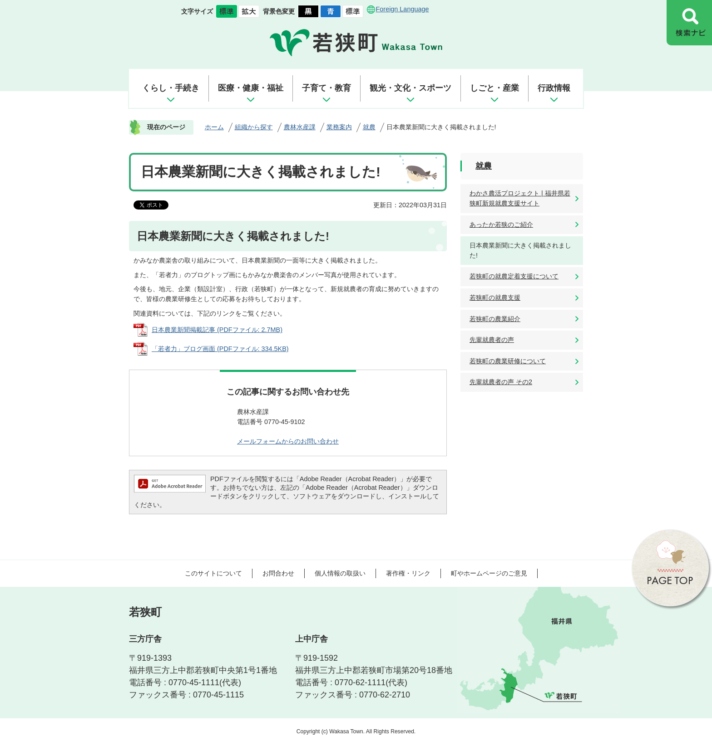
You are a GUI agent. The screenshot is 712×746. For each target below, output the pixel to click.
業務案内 (339, 127)
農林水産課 (300, 127)
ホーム (214, 127)
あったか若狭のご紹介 (501, 224)
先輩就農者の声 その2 (501, 381)
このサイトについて (213, 573)
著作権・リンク (408, 573)
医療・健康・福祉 (250, 88)
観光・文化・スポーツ (410, 88)
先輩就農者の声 (492, 339)
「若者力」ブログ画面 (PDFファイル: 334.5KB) (220, 348)
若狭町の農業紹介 (495, 318)
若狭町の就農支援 (495, 297)
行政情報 (554, 88)
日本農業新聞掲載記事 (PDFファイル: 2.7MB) (217, 329)
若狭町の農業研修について (508, 361)
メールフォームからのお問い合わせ (288, 441)
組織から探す (254, 127)
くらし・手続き (170, 88)
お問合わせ (278, 573)
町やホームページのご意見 (489, 573)
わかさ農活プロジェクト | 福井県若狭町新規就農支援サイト (520, 198)
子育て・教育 (326, 88)
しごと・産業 (494, 88)
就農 (369, 127)
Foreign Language (402, 9)
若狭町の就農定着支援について (514, 276)
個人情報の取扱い (340, 573)
